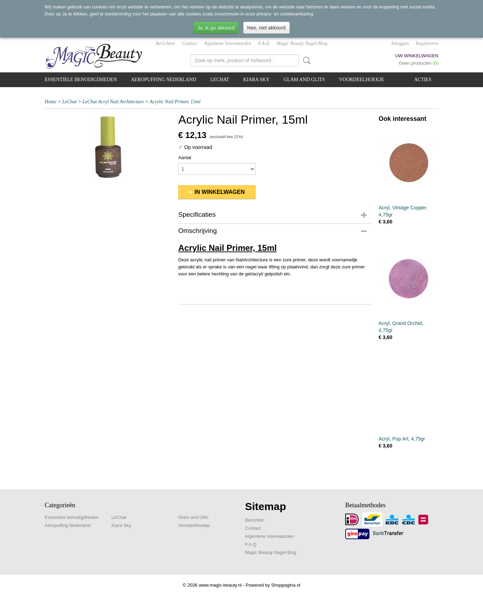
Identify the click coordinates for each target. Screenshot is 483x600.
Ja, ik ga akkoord (215, 28)
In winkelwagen (219, 192)
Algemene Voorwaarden (227, 43)
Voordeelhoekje (361, 79)
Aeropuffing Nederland (164, 79)
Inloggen (400, 43)
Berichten (165, 43)
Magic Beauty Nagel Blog (301, 43)
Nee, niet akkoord (266, 28)
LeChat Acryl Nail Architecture (113, 101)
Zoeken (305, 60)
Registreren (427, 43)
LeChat (219, 79)
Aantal (184, 157)
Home (50, 101)
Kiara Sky (256, 79)
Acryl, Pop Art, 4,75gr (402, 439)
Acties (422, 79)
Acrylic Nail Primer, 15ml (174, 101)
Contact (189, 43)
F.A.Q (263, 43)
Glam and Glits (304, 79)
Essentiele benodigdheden (81, 79)
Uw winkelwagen (416, 55)
